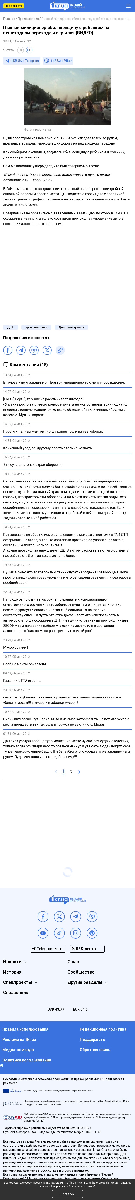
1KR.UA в (25, 60)
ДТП (10, 327)
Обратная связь (95, 1049)
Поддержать (13, 5)
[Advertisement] (67, 815)
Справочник (15, 992)
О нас (73, 961)
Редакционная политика (103, 1029)
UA (20, 50)
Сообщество (81, 972)
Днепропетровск (71, 327)
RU (29, 50)
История (12, 972)
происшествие (36, 327)
